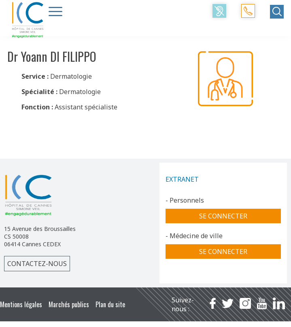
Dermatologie (71, 76)
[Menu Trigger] (55, 11)
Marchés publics (69, 304)
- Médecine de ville (194, 235)
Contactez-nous (37, 263)
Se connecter (223, 216)
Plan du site (110, 304)
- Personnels (185, 200)
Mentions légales (21, 304)
